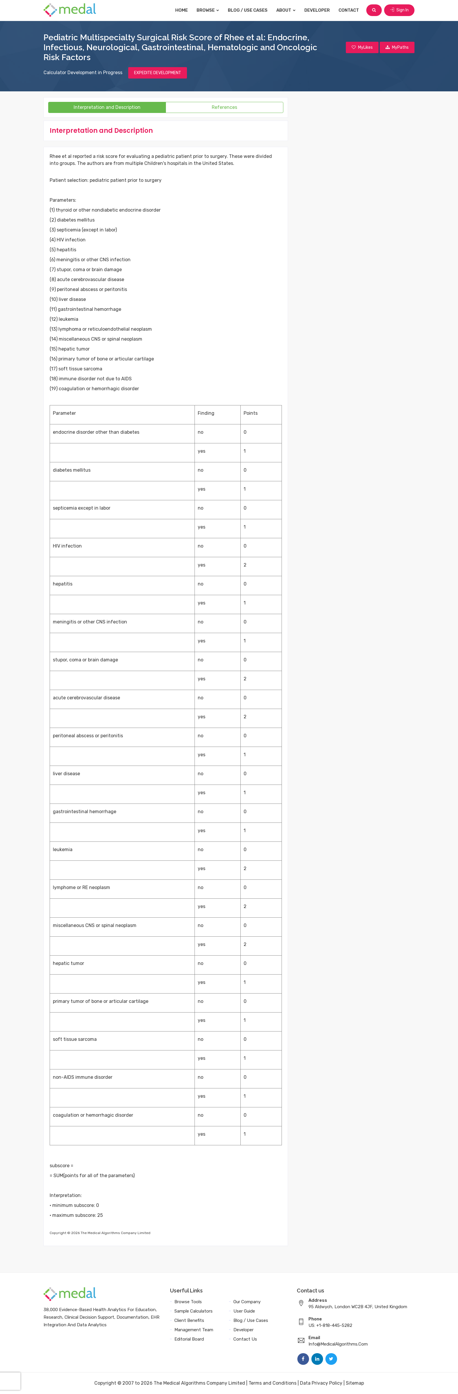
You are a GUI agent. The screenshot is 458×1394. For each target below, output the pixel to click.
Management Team (193, 1329)
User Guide (244, 1311)
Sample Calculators (193, 1311)
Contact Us (245, 1339)
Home (181, 10)
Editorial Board (189, 1339)
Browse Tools (188, 1301)
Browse (208, 10)
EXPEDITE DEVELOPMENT (157, 72)
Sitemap (355, 1383)
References (224, 107)
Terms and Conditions (272, 1383)
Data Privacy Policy (321, 1383)
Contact (349, 10)
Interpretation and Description (107, 107)
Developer (317, 10)
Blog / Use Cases (248, 10)
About (286, 10)
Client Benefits (189, 1320)
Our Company (247, 1301)
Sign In (399, 10)
